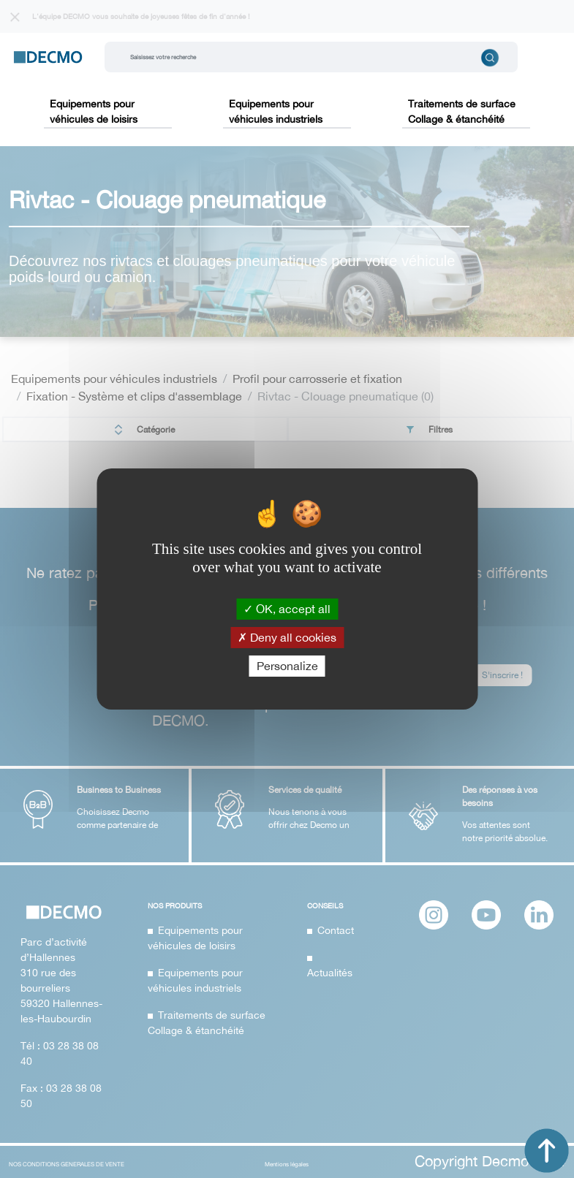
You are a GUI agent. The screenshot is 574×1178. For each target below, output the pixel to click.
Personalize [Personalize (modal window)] (287, 665)
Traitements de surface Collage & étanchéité (462, 111)
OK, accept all (287, 608)
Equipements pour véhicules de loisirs (93, 111)
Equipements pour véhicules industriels (275, 111)
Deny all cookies (287, 637)
